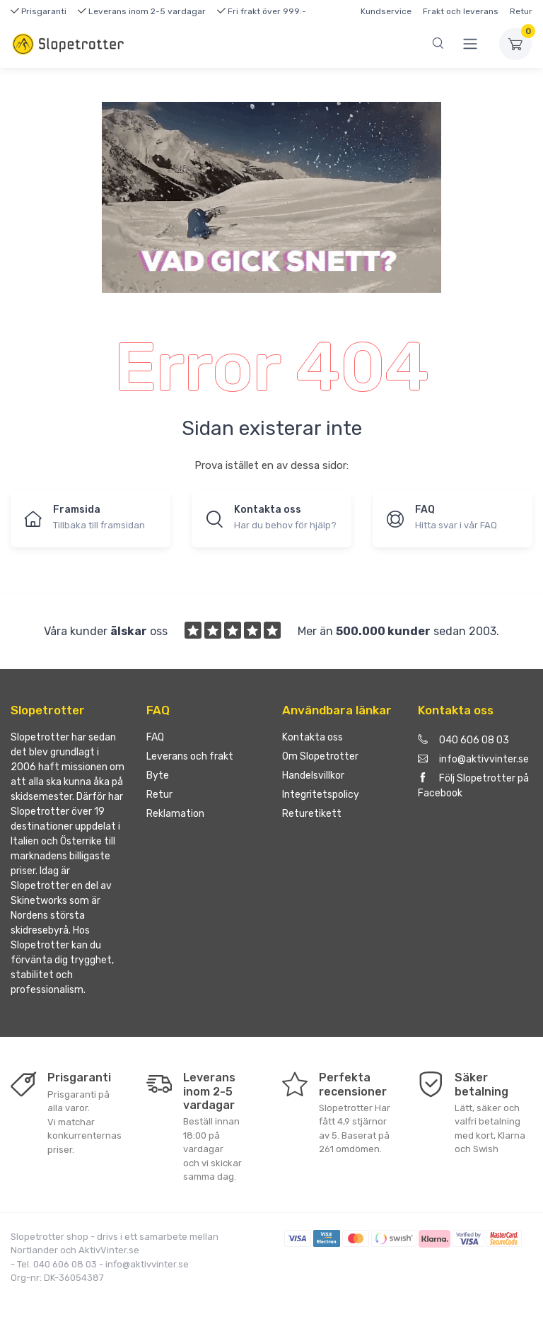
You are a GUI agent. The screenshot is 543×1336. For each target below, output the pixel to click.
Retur (521, 11)
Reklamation (175, 814)
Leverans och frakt (189, 756)
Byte (157, 775)
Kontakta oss (312, 737)
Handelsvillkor (313, 775)
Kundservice (386, 11)
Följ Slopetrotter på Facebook (473, 785)
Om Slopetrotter (320, 756)
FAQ (155, 737)
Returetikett (311, 814)
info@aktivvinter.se (473, 759)
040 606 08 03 (463, 740)
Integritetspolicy (320, 795)
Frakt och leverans (460, 11)
